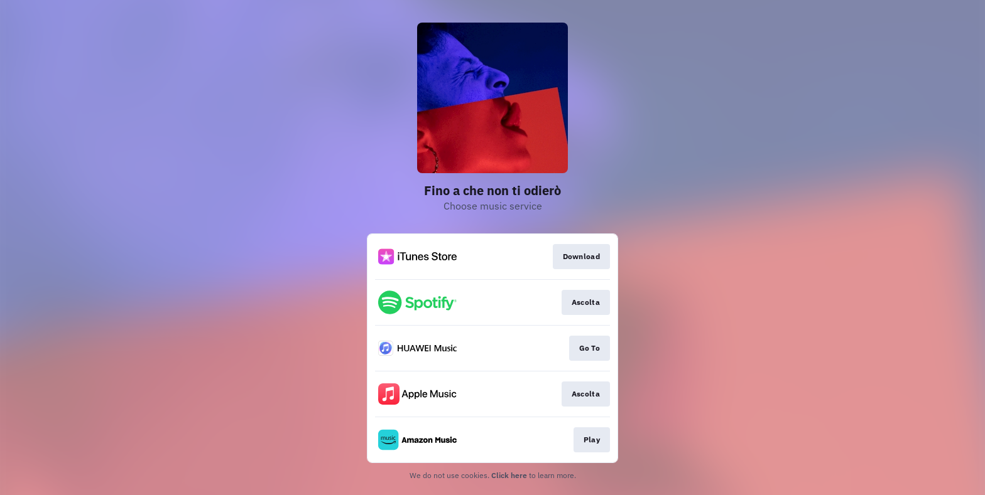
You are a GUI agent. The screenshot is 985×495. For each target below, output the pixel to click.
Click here (509, 475)
